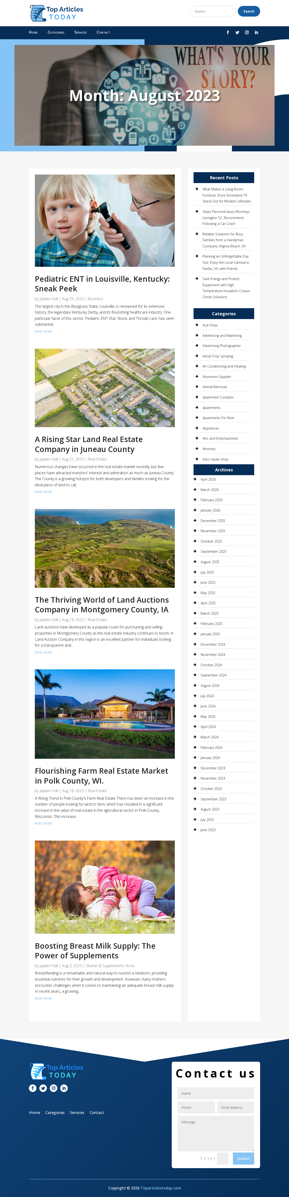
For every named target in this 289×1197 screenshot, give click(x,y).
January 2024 (210, 757)
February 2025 (211, 623)
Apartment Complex (218, 397)
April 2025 (208, 603)
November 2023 (213, 778)
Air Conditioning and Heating (224, 366)
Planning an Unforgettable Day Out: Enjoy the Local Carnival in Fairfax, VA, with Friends (226, 262)
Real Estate (97, 459)
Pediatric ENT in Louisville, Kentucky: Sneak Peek (102, 284)
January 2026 (210, 510)
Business (95, 298)
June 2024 (208, 706)
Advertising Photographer (222, 345)
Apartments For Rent (218, 418)
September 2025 (213, 551)
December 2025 (213, 520)
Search (249, 11)
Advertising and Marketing (222, 335)
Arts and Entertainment (220, 438)
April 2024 (208, 726)
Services (80, 33)
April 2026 (208, 479)
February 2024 (211, 747)
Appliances (211, 428)
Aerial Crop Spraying (218, 356)
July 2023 (207, 819)
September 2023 (213, 799)
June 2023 (208, 830)
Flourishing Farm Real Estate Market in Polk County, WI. (101, 776)
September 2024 (213, 675)
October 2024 (211, 665)
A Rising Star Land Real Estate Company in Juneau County (89, 444)
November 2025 (213, 531)
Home (33, 33)
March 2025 (210, 613)
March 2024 (210, 737)
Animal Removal (215, 387)
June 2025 (208, 582)
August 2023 (210, 809)
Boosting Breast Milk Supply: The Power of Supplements (95, 951)
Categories (56, 33)
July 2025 (207, 572)
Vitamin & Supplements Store (110, 965)
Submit (243, 1158)
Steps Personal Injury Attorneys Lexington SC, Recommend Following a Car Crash (226, 217)
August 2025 (210, 562)
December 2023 (213, 768)
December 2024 (213, 644)
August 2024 (210, 685)
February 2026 (211, 500)
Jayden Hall (49, 298)
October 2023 (211, 788)
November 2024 (213, 654)
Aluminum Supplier (217, 376)
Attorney (209, 449)
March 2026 (210, 489)
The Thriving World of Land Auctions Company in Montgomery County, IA (102, 605)
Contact (103, 33)
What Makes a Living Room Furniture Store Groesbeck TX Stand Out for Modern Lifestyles (227, 195)
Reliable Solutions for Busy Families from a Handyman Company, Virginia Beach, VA (224, 240)
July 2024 (207, 696)
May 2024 (208, 716)
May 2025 (208, 593)
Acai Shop (210, 325)
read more (43, 331)
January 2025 (210, 634)
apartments (212, 407)
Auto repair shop (215, 459)
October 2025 (211, 541)
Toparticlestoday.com (160, 1188)
